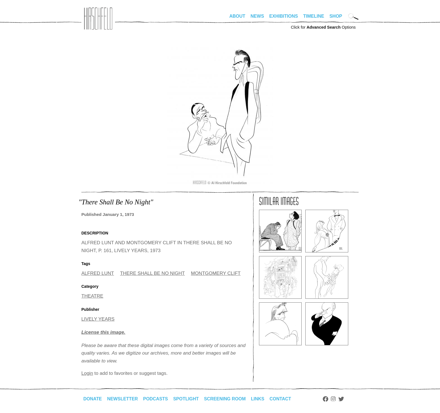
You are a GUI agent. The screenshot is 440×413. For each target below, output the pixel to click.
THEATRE (92, 296)
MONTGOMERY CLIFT (215, 273)
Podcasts (155, 398)
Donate (92, 398)
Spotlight (187, 398)
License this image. (103, 332)
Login (87, 373)
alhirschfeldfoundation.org (98, 18)
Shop (335, 16)
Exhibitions (283, 16)
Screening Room (225, 398)
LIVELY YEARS (97, 319)
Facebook (326, 399)
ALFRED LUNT (97, 273)
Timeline (313, 16)
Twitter (342, 399)
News (257, 16)
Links (258, 398)
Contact (281, 398)
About (237, 16)
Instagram (334, 399)
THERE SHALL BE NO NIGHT (152, 273)
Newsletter (122, 398)
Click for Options (323, 27)
